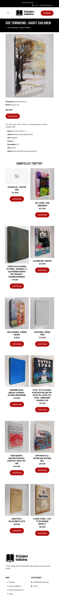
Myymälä (47, 13)
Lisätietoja (12, 116)
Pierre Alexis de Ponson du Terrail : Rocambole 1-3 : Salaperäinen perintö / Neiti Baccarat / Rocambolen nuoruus (17, 271)
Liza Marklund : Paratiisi (42, 261)
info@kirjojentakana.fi (46, 5)
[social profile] (36, 2)
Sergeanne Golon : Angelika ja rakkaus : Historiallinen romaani (17, 392)
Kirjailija (12, 582)
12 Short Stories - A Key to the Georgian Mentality (42, 521)
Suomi (36, 5)
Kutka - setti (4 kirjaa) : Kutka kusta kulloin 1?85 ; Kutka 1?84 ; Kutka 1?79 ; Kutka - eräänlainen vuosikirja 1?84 (42, 395)
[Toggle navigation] (8, 13)
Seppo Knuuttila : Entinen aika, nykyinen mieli (42, 458)
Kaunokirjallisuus (21, 102)
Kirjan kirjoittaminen (16, 590)
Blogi (11, 594)
